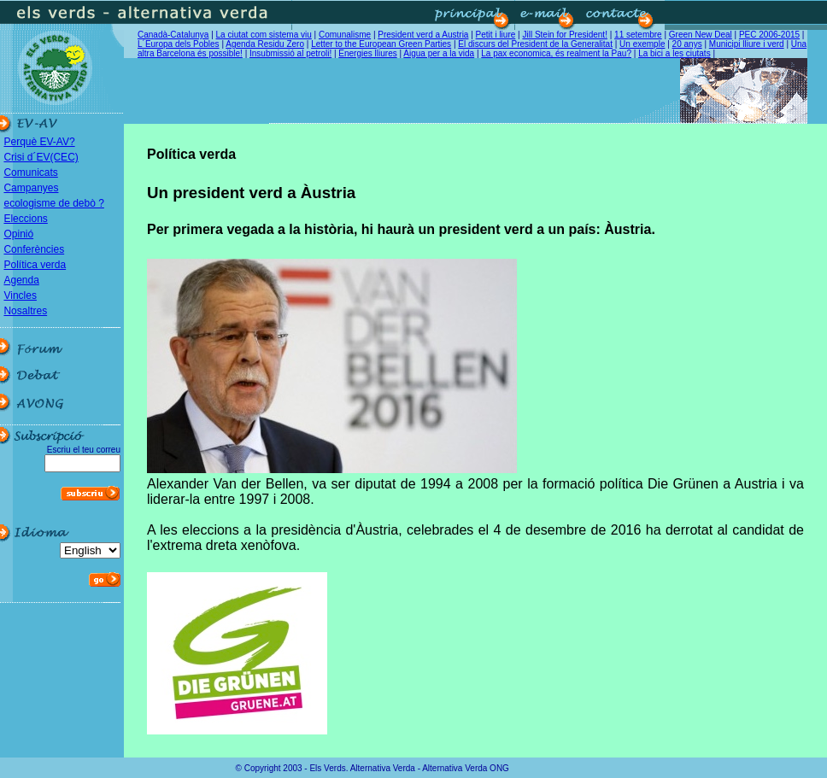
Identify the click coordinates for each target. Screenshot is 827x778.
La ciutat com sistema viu (264, 34)
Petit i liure (496, 34)
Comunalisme (345, 34)
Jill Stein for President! (564, 34)
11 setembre (638, 34)
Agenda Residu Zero (265, 44)
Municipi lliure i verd (746, 44)
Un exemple (642, 44)
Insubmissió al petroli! (290, 53)
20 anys (687, 44)
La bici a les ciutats (674, 53)
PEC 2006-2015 (769, 34)
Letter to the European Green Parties (381, 44)
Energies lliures (367, 53)
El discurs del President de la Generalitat (535, 44)
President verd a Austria (423, 34)
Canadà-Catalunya (173, 34)
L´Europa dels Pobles (179, 44)
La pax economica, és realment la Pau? (556, 53)
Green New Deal (700, 34)
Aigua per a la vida (438, 53)
